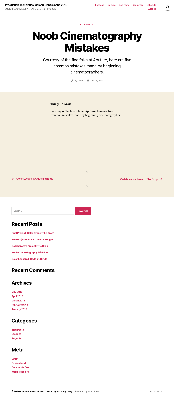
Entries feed (19, 363)
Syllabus (152, 9)
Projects (111, 5)
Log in (15, 359)
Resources (138, 5)
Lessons (99, 5)
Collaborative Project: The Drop (31, 246)
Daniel (80, 81)
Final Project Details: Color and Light (34, 239)
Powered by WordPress (91, 392)
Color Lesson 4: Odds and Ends (31, 259)
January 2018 (20, 309)
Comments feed (21, 367)
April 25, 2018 (96, 81)
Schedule (151, 5)
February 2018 (20, 305)
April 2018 (18, 296)
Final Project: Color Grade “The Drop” (34, 233)
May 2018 (17, 292)
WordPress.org (21, 372)
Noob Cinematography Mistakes (31, 252)
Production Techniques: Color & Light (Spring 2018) (39, 5)
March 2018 (18, 301)
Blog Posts (124, 5)
